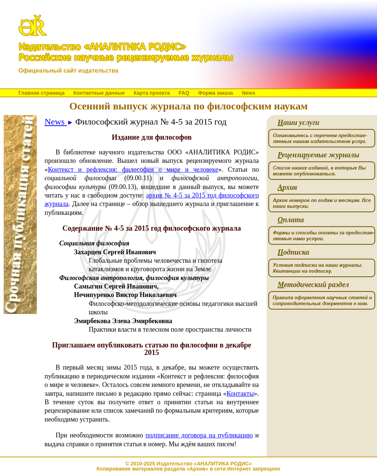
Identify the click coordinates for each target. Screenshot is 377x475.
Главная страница (41, 93)
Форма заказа (215, 93)
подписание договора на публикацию (199, 435)
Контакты (240, 393)
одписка (293, 252)
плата (291, 220)
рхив (287, 187)
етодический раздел (313, 285)
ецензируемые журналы (318, 155)
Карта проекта (152, 93)
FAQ (184, 93)
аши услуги (298, 122)
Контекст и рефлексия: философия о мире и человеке (133, 169)
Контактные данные (98, 93)
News (249, 93)
